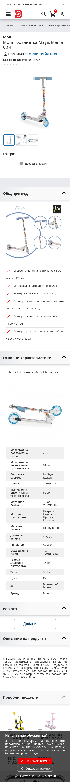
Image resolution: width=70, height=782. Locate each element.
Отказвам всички (34, 768)
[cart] (53, 14)
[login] (62, 14)
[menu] (8, 14)
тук (36, 753)
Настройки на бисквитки (35, 776)
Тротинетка (50, 483)
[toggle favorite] (34, 163)
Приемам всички (35, 761)
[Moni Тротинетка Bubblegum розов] (51, 720)
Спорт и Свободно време (29, 25)
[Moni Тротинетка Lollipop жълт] (20, 720)
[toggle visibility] (35, 193)
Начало (8, 25)
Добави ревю (34, 623)
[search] (44, 14)
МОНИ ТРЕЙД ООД (43, 53)
